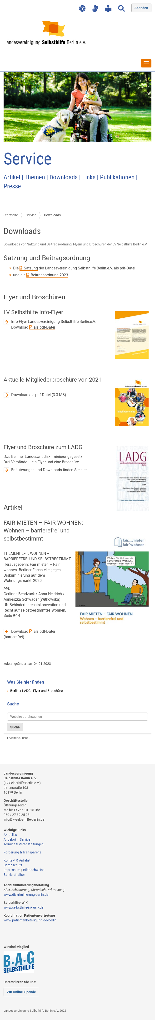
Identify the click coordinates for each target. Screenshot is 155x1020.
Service (31, 215)
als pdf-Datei (44, 327)
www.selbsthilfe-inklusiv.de (23, 907)
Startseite (11, 215)
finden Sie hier (75, 470)
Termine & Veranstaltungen (24, 844)
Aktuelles (10, 835)
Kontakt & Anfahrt (17, 860)
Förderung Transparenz (22, 852)
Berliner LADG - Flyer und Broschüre (36, 691)
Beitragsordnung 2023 (49, 275)
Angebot (11, 839)
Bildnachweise (33, 870)
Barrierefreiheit (14, 874)
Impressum (12, 870)
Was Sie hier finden (25, 682)
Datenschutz (13, 865)
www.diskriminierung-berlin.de (26, 894)
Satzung (31, 268)
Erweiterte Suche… (18, 738)
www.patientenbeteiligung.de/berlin (30, 920)
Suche (13, 703)
